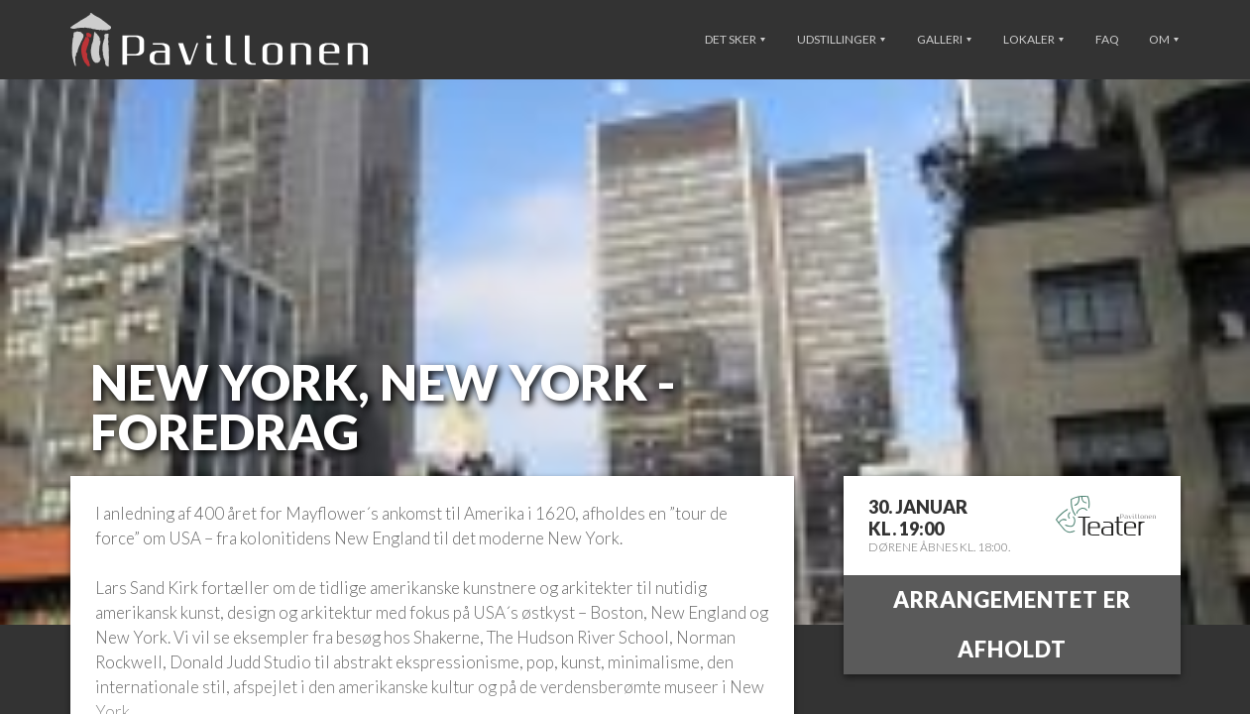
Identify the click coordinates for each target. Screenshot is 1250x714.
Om (1164, 39)
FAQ (1107, 39)
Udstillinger (841, 39)
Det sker (735, 39)
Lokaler (1033, 39)
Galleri (944, 39)
